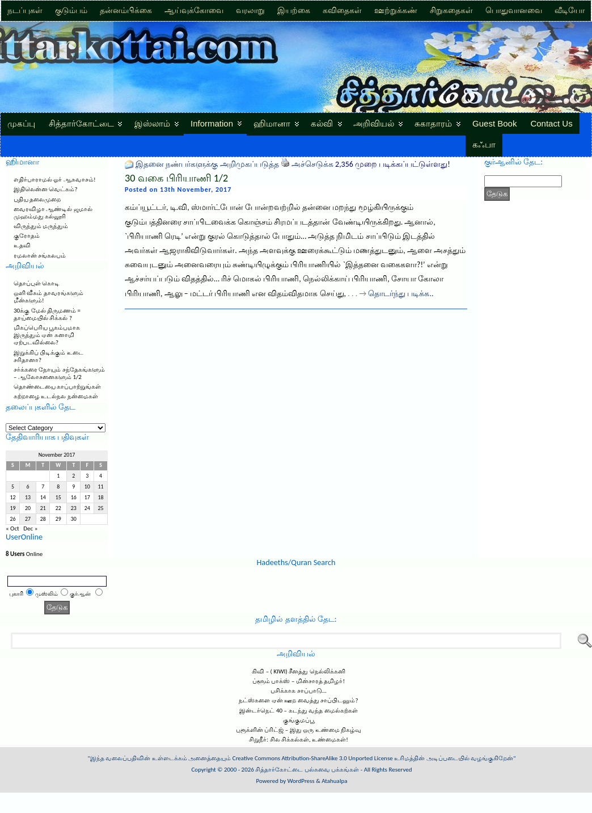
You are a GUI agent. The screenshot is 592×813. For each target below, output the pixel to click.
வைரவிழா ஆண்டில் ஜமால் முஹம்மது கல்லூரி (53, 212)
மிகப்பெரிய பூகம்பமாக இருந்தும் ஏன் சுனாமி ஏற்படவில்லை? (47, 335)
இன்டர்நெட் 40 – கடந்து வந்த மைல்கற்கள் (298, 710)
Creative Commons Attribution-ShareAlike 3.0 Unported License (312, 758)
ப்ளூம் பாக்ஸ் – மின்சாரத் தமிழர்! (298, 681)
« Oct (12, 528)
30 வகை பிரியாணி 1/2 (176, 178)
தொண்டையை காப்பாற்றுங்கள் (58, 386)
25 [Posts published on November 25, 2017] (101, 508)
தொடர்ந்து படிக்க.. (400, 293)
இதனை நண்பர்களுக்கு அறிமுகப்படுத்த (207, 164)
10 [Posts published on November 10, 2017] (87, 486)
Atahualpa (334, 781)
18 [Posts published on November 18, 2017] (101, 497)
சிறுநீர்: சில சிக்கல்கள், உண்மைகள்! (298, 739)
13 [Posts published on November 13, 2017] (28, 497)
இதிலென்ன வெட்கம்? (46, 189)
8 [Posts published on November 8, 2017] (58, 486)
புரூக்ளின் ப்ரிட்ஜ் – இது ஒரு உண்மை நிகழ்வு (298, 730)
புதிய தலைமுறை (37, 199)
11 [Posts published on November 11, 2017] (101, 486)
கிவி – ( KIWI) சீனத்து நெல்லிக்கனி (298, 671)
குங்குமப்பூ (299, 720)
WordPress (301, 781)
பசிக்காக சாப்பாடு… (298, 690)
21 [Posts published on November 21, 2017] (43, 508)
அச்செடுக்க (312, 164)
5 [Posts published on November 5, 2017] (12, 486)
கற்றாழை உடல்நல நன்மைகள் (56, 396)
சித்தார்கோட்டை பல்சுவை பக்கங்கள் (307, 769)
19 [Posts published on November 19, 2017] (12, 508)
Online (24, 554)
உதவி (22, 245)
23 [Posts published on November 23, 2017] (74, 508)
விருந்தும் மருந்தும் (41, 226)
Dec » (30, 528)
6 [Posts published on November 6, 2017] (28, 486)
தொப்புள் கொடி (37, 283)
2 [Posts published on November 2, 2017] (73, 476)
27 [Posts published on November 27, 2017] (28, 519)
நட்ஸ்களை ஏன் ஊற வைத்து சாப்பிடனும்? (298, 700)
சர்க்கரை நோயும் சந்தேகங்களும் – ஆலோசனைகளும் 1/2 (59, 373)
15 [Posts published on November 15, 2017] (58, 497)
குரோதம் (27, 235)
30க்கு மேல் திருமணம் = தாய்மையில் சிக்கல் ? (47, 314)
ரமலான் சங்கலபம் (40, 255)
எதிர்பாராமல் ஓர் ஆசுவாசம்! (55, 179)
